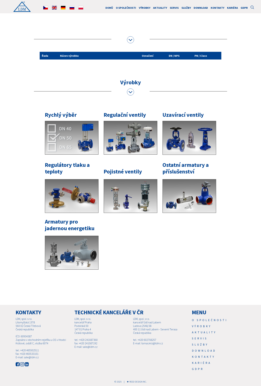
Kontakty (217, 7)
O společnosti (126, 7)
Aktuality (160, 7)
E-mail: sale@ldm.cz (27, 357)
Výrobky (144, 7)
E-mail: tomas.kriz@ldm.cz (148, 343)
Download (201, 7)
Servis (174, 7)
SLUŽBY (186, 7)
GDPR (244, 7)
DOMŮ (109, 7)
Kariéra (232, 7)
